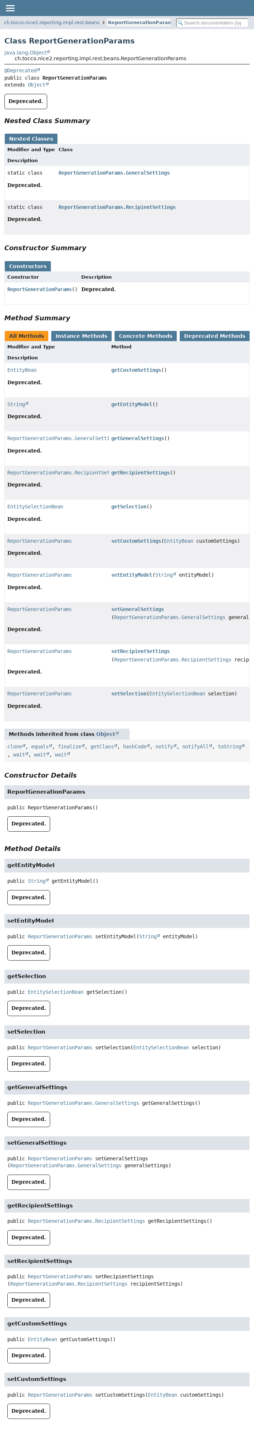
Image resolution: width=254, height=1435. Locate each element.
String (16, 404)
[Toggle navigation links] (10, 8)
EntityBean (22, 370)
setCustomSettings (136, 541)
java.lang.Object (25, 53)
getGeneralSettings (137, 438)
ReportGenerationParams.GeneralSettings (114, 173)
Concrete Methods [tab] (145, 336)
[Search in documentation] (212, 22)
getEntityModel (131, 404)
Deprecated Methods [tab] (214, 336)
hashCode (134, 746)
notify (164, 746)
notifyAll (195, 746)
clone (14, 746)
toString (229, 746)
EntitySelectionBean (35, 506)
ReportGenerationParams (142, 22)
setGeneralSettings (137, 609)
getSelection (128, 506)
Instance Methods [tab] (81, 336)
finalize (69, 746)
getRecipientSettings (140, 473)
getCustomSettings (136, 370)
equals (40, 746)
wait (19, 754)
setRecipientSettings (140, 651)
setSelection (128, 693)
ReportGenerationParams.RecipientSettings (117, 207)
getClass (102, 746)
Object (36, 85)
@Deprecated (20, 70)
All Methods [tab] (26, 336)
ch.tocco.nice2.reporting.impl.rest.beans (52, 22)
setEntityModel (131, 575)
